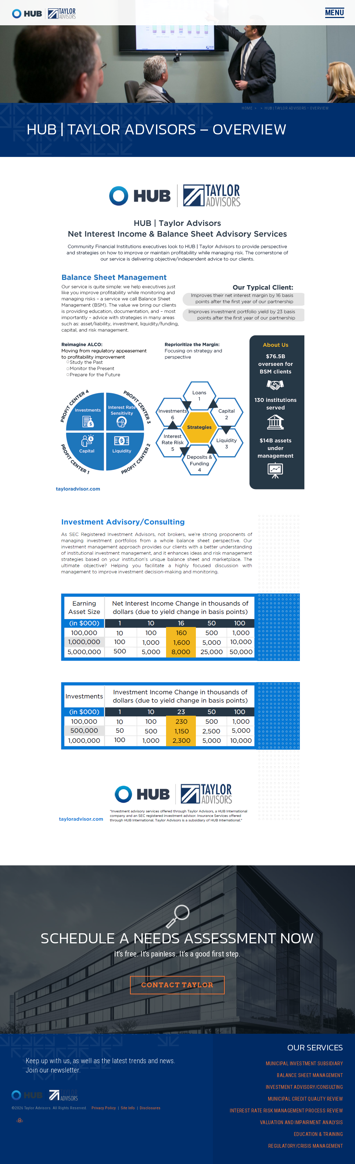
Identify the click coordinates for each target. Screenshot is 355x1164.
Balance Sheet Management (310, 1075)
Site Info (128, 1107)
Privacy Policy (104, 1107)
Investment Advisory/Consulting (304, 1087)
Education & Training (318, 1134)
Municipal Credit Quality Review (305, 1099)
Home (247, 108)
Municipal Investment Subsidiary (304, 1063)
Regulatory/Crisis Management (305, 1146)
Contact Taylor (177, 985)
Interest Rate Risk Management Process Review (286, 1110)
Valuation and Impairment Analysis (301, 1122)
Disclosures (150, 1107)
